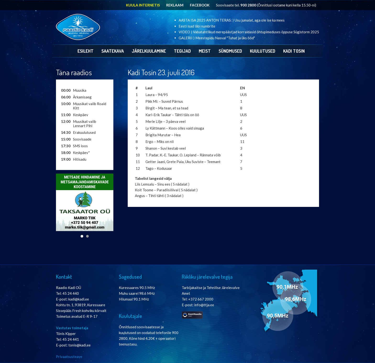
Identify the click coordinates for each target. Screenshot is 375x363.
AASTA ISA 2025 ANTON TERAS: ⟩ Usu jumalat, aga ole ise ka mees (232, 20)
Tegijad (182, 51)
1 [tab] (82, 236)
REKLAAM (174, 5)
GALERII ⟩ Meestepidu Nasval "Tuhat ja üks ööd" (217, 38)
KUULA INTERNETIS (143, 5)
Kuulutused (262, 51)
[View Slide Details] (84, 202)
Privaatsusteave (69, 356)
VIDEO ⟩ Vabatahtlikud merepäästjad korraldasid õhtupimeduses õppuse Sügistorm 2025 (249, 32)
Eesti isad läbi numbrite (197, 26)
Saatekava (112, 51)
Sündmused (230, 51)
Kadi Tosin (294, 51)
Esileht (85, 51)
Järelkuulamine (149, 51)
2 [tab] (87, 236)
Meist (205, 51)
